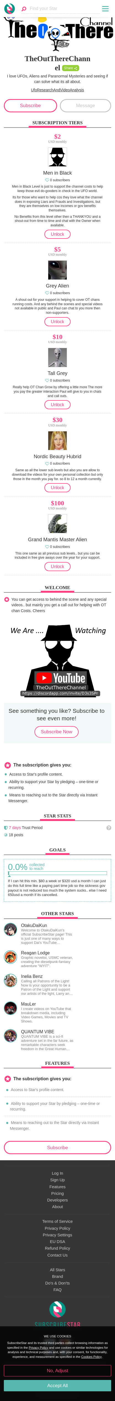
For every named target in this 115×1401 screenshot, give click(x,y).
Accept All (57, 1385)
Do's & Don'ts (57, 1283)
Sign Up (57, 1180)
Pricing (57, 1193)
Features (57, 1187)
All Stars (57, 1270)
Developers (57, 1200)
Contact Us (57, 1255)
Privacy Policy (57, 1228)
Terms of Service (57, 1221)
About (57, 1207)
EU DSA (57, 1241)
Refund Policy (57, 1248)
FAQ (58, 1290)
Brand (57, 1276)
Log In (57, 1173)
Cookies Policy (91, 1356)
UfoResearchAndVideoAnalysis (57, 90)
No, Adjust (57, 1370)
